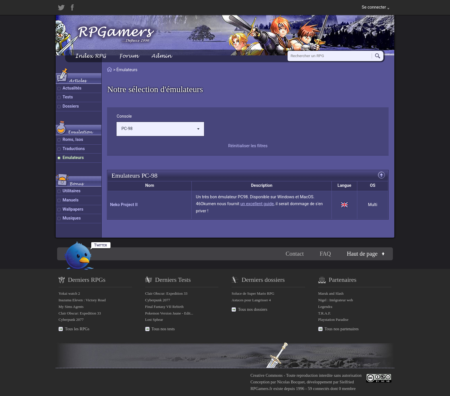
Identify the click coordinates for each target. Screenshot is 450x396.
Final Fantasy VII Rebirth (164, 306)
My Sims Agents (71, 306)
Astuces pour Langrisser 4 (251, 300)
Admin (161, 55)
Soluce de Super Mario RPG (253, 293)
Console (124, 116)
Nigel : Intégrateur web (335, 300)
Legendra (325, 306)
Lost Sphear (154, 319)
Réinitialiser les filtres (247, 145)
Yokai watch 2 (69, 293)
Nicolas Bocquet (290, 382)
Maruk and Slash (331, 293)
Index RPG (90, 55)
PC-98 (160, 128)
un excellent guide (257, 203)
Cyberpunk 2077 (71, 319)
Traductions (74, 148)
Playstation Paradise (333, 319)
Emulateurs (73, 157)
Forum (128, 55)
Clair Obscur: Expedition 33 (80, 313)
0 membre (347, 388)
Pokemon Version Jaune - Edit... (169, 313)
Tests (68, 97)
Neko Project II (123, 204)
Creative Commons (267, 375)
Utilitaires (71, 191)
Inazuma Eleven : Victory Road (82, 300)
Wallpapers (73, 209)
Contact (295, 254)
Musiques (72, 218)
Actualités (72, 88)
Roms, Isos (73, 139)
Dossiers (71, 106)
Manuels (71, 200)
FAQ (325, 254)
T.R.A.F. (324, 313)
